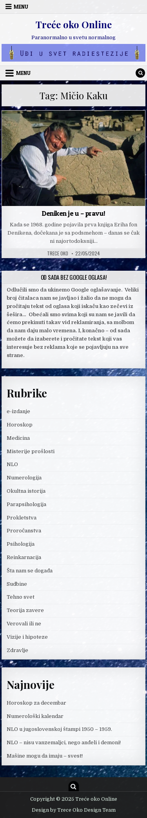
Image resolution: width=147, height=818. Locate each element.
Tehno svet (20, 597)
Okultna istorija (26, 491)
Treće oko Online (74, 24)
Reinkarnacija (24, 557)
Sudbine (17, 584)
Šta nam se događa (30, 571)
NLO (12, 464)
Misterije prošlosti (30, 451)
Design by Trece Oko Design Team (74, 810)
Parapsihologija (26, 504)
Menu (21, 7)
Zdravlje (17, 650)
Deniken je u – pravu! (73, 213)
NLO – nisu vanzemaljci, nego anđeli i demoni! (64, 742)
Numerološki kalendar (35, 716)
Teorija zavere (25, 610)
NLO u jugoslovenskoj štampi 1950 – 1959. (59, 729)
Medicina (18, 438)
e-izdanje (18, 411)
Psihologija (20, 544)
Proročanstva (24, 531)
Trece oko (57, 253)
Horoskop (20, 425)
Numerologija (24, 478)
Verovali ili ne (24, 624)
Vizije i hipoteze (27, 637)
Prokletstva (21, 518)
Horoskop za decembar (36, 703)
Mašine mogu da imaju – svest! (45, 756)
